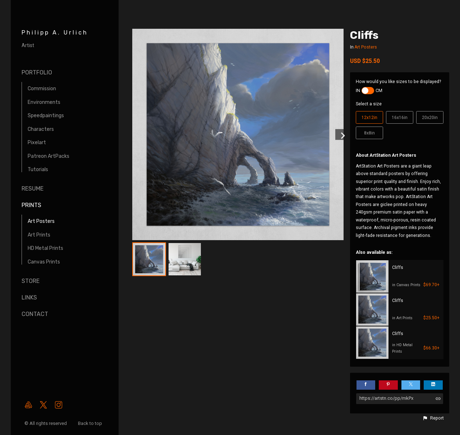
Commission (42, 89)
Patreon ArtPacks (48, 156)
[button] (433, 418)
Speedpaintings (46, 116)
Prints (31, 205)
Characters (41, 129)
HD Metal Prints (45, 248)
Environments (44, 102)
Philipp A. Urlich (55, 32)
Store (31, 281)
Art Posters (41, 221)
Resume (32, 188)
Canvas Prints (44, 262)
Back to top (90, 423)
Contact (35, 314)
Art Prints (39, 235)
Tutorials (38, 169)
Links (29, 297)
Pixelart (37, 142)
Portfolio (37, 72)
